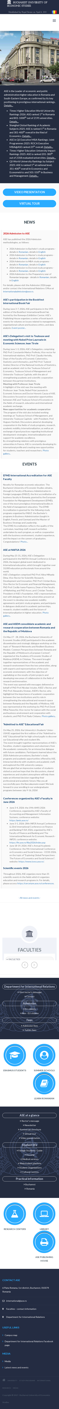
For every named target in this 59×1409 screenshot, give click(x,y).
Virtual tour (29, 1133)
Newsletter (29, 1125)
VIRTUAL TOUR (29, 203)
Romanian (23, 252)
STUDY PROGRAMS (27, 1380)
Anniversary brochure (29, 1129)
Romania (23, 258)
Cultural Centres (29, 1172)
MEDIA (15, 1388)
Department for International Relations (25, 1317)
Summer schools (44, 1055)
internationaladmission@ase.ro (18, 291)
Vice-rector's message (30, 992)
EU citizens (29, 1009)
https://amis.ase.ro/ (18, 820)
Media (8, 1361)
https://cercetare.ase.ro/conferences (35, 883)
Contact (29, 996)
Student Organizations (29, 1167)
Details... (8, 105)
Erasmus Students (14, 1070)
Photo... (24, 541)
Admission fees (29, 1025)
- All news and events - (29, 897)
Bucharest (30, 1184)
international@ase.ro (16, 1300)
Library (44, 1213)
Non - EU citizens (29, 1013)
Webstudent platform (29, 1163)
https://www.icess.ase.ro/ (31, 861)
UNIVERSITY (12, 1380)
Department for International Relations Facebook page (29, 1343)
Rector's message (29, 1121)
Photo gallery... (49, 716)
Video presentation (29, 1138)
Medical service (29, 1159)
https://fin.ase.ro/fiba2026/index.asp (27, 842)
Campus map (11, 1335)
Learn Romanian (44, 1083)
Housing (29, 1154)
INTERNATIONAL (44, 1380)
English (42, 252)
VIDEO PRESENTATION (29, 192)
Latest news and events (16, 1367)
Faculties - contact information (21, 1308)
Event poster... (19, 328)
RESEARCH (6, 1388)
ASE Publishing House (44, 1242)
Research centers (14, 1214)
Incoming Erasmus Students (14, 1055)
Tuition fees (29, 1030)
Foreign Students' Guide (29, 1150)
